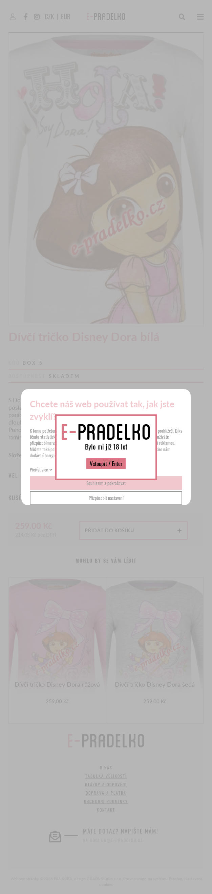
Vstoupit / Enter (106, 463)
